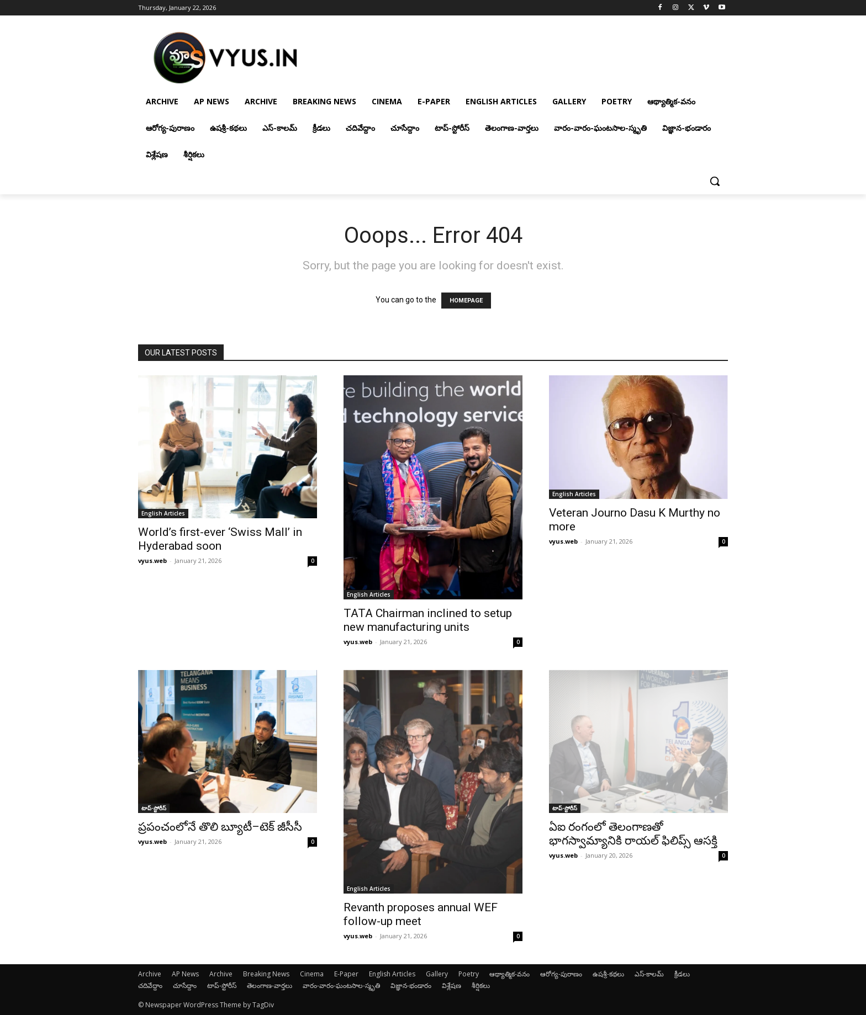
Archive (149, 974)
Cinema (312, 974)
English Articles (163, 513)
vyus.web (152, 560)
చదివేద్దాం (150, 985)
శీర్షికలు (481, 985)
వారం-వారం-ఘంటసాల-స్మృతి (341, 985)
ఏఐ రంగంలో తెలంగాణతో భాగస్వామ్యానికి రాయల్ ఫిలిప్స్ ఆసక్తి (633, 833)
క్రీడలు (682, 974)
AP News (185, 974)
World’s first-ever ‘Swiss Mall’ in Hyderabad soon (220, 538)
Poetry (468, 974)
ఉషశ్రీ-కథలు (608, 974)
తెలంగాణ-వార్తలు (269, 985)
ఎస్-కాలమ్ (649, 974)
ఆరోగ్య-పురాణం (561, 974)
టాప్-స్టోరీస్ (153, 808)
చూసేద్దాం (185, 985)
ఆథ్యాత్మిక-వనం (509, 974)
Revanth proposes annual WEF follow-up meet (421, 914)
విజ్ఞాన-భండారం (410, 985)
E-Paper (346, 974)
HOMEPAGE (466, 300)
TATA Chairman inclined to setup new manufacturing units (428, 620)
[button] (714, 181)
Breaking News (266, 974)
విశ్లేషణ (451, 985)
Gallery (437, 974)
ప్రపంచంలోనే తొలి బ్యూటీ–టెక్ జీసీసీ (220, 826)
